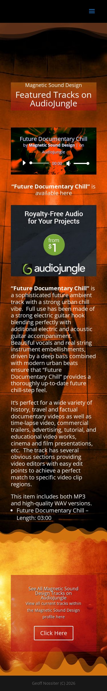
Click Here (53, 633)
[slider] (40, 163)
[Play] (24, 162)
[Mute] (68, 163)
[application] (53, 163)
